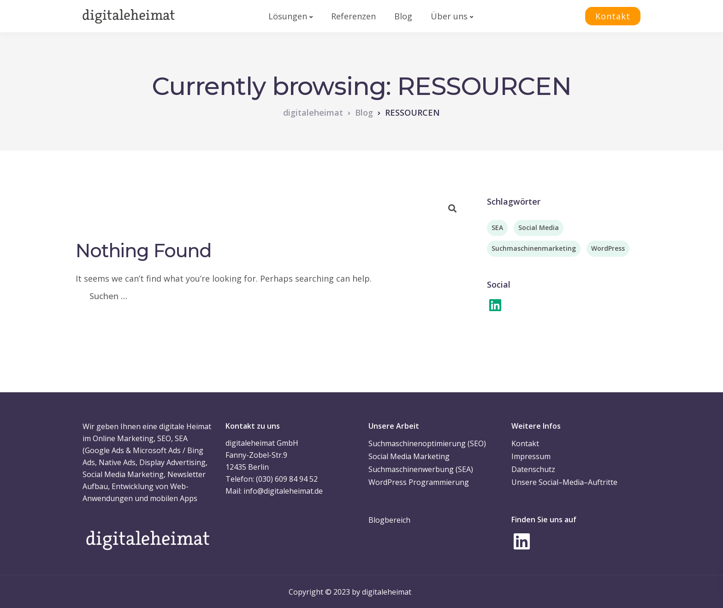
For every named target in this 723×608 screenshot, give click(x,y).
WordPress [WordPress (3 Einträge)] (608, 248)
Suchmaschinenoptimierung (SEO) (427, 443)
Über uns (449, 16)
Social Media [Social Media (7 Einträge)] (538, 227)
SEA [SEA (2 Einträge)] (497, 227)
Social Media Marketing (409, 456)
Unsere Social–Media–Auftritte (564, 482)
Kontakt (612, 16)
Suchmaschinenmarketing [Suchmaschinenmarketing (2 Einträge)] (534, 248)
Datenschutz (533, 469)
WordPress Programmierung (418, 482)
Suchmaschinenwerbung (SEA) (420, 469)
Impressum (531, 456)
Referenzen (353, 16)
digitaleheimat (386, 592)
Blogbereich (389, 520)
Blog (403, 16)
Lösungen (287, 16)
